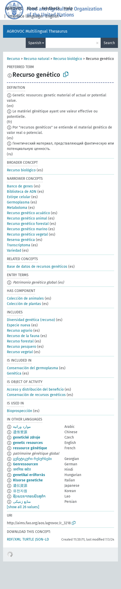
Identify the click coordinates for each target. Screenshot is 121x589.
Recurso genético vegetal (27, 234)
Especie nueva (18, 325)
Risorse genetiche (28, 480)
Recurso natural (36, 59)
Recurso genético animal (27, 218)
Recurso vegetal (20, 352)
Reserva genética (21, 240)
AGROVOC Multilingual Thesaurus (37, 31)
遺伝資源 (20, 485)
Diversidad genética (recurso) (31, 320)
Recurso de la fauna (23, 336)
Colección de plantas (24, 304)
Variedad (14, 250)
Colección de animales (25, 298)
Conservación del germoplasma (32, 368)
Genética (14, 373)
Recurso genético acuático (28, 213)
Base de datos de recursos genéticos (37, 266)
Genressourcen (25, 464)
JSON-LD (42, 539)
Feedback (51, 8)
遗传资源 (20, 432)
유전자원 (20, 491)
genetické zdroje (26, 437)
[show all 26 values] (23, 507)
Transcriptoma (18, 245)
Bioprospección (19, 411)
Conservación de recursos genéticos (36, 395)
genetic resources (28, 443)
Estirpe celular (18, 197)
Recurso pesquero (21, 346)
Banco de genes (20, 186)
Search (109, 43)
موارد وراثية (22, 427)
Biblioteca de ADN (21, 191)
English (52, 16)
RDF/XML (14, 539)
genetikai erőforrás (29, 475)
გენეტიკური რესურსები (32, 459)
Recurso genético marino (27, 229)
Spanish (34, 43)
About (32, 8)
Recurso (13, 59)
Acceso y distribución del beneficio (35, 389)
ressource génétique (30, 448)
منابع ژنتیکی (22, 502)
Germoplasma (18, 202)
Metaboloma (17, 208)
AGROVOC (14, 8)
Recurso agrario (19, 330)
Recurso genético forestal (28, 224)
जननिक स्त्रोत (22, 469)
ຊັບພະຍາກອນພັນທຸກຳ (29, 496)
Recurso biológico (67, 59)
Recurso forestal (20, 341)
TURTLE (28, 539)
